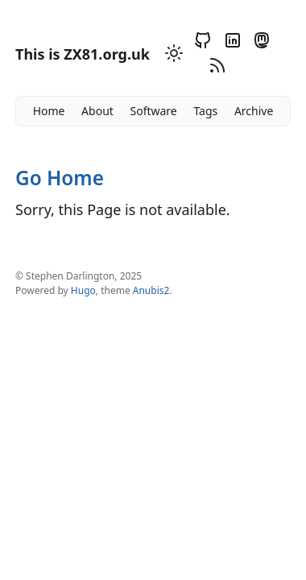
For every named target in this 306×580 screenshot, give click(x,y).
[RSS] (215, 68)
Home (49, 110)
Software (153, 110)
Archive (253, 110)
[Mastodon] (259, 43)
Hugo (83, 290)
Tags (205, 110)
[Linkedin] (230, 43)
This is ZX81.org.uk (82, 54)
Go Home (59, 177)
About (97, 110)
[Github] (200, 43)
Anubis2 (151, 290)
